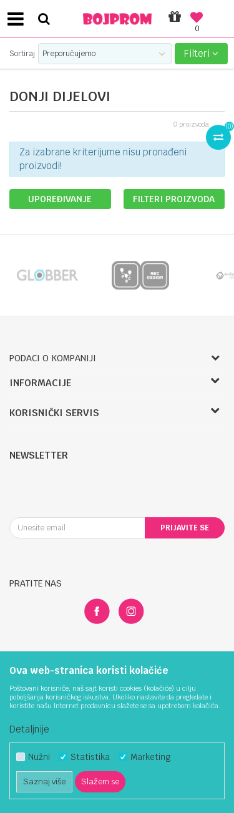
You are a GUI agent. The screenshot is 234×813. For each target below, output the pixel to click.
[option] (47, 275)
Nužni (39, 757)
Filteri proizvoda (174, 199)
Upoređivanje (60, 199)
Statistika (90, 757)
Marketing (150, 757)
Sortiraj (22, 54)
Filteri (201, 53)
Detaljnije (29, 729)
